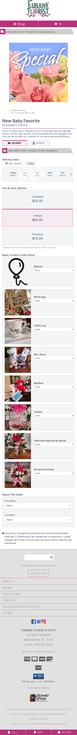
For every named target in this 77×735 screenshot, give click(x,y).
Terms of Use (59, 724)
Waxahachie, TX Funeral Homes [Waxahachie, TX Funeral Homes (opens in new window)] (23, 709)
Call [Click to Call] (12, 732)
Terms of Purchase (39, 724)
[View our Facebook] (33, 623)
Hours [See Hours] (64, 732)
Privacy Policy (19, 724)
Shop (19, 24)
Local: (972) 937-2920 (39, 645)
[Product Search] (39, 557)
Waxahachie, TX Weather (23, 714)
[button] (38, 676)
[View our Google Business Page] (38, 623)
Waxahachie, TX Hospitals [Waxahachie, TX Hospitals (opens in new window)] (56, 709)
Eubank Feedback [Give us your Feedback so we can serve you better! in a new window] (38, 687)
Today (30, 163)
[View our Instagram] (43, 623)
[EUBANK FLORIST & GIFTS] (38, 16)
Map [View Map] (38, 732)
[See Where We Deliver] (38, 573)
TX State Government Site (53, 714)
